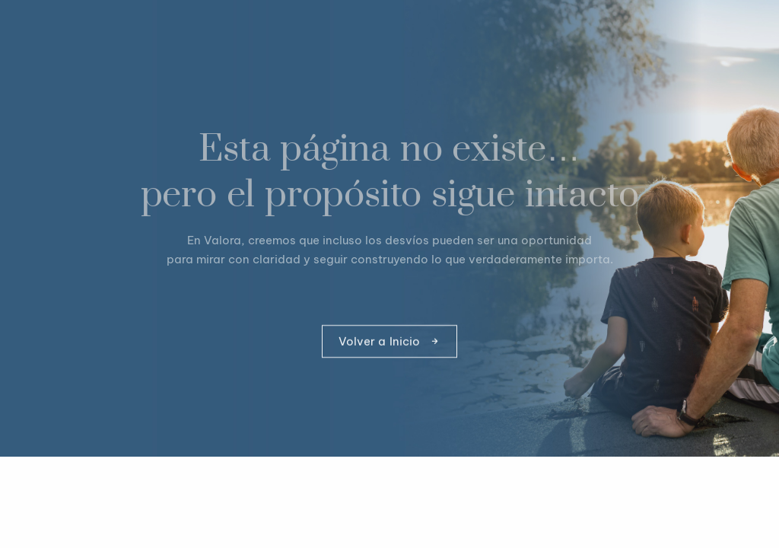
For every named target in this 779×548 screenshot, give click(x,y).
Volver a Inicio (390, 342)
